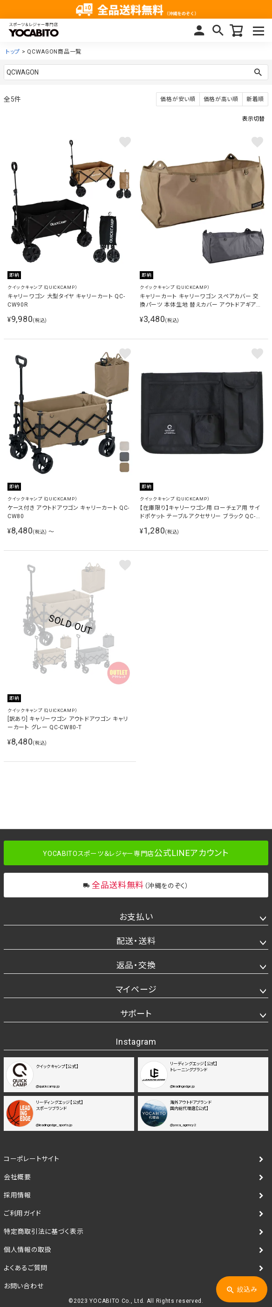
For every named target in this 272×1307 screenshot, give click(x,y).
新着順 (255, 99)
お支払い (136, 917)
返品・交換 (136, 965)
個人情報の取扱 (27, 1249)
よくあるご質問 (26, 1268)
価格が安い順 (177, 99)
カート (236, 30)
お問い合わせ (23, 1286)
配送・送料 (136, 941)
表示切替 (253, 119)
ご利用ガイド (22, 1213)
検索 (218, 30)
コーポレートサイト (31, 1159)
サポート (136, 1014)
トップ (13, 51)
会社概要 (17, 1177)
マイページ (199, 30)
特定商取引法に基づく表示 (43, 1231)
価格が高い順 (221, 99)
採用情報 (17, 1195)
